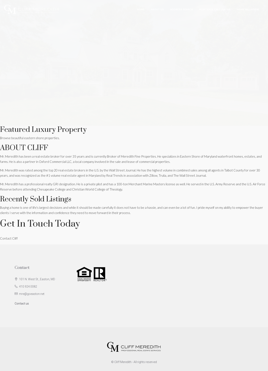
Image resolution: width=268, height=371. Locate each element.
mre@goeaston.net (31, 294)
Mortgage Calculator (215, 9)
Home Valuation (248, 9)
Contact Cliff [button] (9, 238)
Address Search (181, 9)
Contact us (22, 303)
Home (140, 9)
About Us (157, 9)
